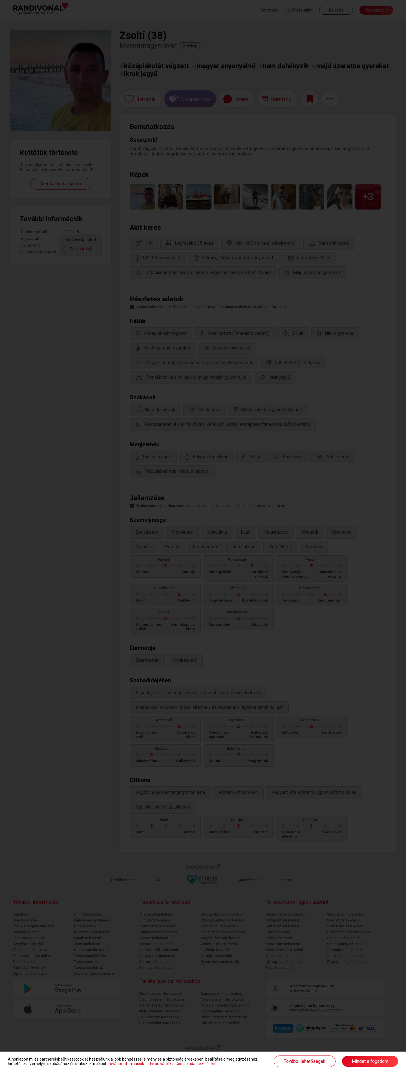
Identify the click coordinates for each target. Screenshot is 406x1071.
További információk (126, 1063)
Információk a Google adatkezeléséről (183, 1063)
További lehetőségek (304, 1061)
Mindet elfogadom (370, 1061)
